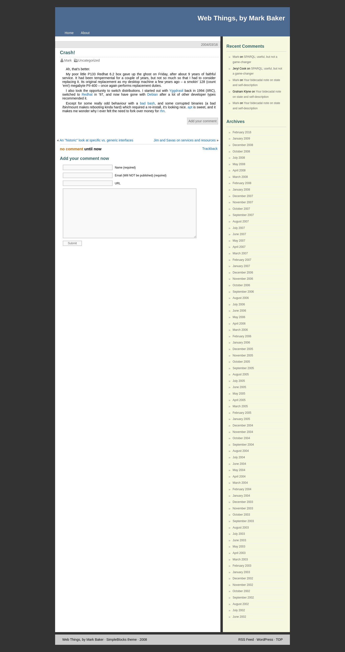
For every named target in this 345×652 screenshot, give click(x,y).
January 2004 (241, 495)
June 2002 (239, 616)
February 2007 (242, 260)
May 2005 (239, 393)
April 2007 (239, 247)
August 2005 (241, 374)
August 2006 (241, 298)
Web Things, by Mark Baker (241, 18)
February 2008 (242, 183)
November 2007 (243, 202)
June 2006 (239, 310)
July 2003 (239, 534)
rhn (162, 111)
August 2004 (241, 451)
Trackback (210, 149)
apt (190, 107)
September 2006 (243, 291)
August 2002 (241, 604)
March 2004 (240, 482)
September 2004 (243, 444)
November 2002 (243, 585)
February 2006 (242, 336)
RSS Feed (246, 639)
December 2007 (243, 196)
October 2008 (241, 151)
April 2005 (239, 400)
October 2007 (241, 208)
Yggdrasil (176, 91)
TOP (279, 639)
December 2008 (243, 145)
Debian (152, 94)
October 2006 (241, 285)
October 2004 (241, 438)
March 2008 (240, 177)
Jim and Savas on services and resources (185, 140)
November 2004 (243, 432)
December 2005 (243, 349)
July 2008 (239, 157)
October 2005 (241, 361)
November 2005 (243, 355)
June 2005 (239, 387)
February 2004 (242, 489)
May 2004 (239, 470)
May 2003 (239, 546)
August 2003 (241, 527)
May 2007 (239, 240)
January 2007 (241, 266)
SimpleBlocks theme (121, 639)
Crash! (67, 52)
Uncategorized (89, 60)
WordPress (265, 639)
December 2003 (243, 502)
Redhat (87, 94)
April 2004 (239, 476)
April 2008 (239, 170)
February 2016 (242, 132)
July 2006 (239, 304)
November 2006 (243, 278)
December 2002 (243, 578)
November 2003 (243, 508)
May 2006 (239, 317)
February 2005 (242, 412)
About (85, 33)
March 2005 (240, 406)
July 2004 (239, 457)
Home (69, 33)
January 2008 (241, 189)
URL (118, 183)
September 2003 (243, 521)
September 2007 (243, 215)
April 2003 (239, 553)
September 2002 (243, 597)
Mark (236, 56)
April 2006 (239, 323)
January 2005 (241, 419)
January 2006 (241, 342)
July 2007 (239, 228)
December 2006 (243, 272)
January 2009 (241, 138)
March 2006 (240, 330)
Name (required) (125, 167)
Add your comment (203, 121)
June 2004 (239, 464)
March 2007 (240, 253)
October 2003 (241, 514)
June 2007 (239, 234)
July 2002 (239, 610)
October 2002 (241, 591)
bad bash (147, 103)
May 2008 (239, 164)
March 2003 (240, 559)
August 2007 (241, 221)
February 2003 (242, 565)
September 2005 (243, 368)
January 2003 (241, 572)
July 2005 (239, 381)
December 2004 (243, 425)
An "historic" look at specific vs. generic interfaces (96, 140)
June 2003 (239, 540)
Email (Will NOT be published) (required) (141, 175)
